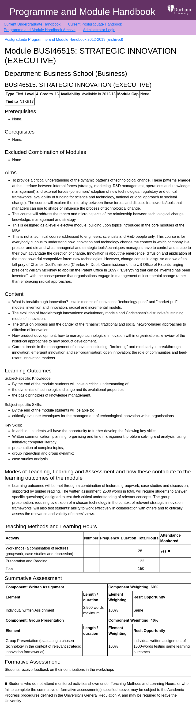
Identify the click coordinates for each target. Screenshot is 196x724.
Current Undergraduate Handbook (32, 24)
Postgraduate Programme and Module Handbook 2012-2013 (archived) (64, 39)
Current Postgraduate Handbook (95, 24)
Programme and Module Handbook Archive (39, 30)
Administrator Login (99, 30)
